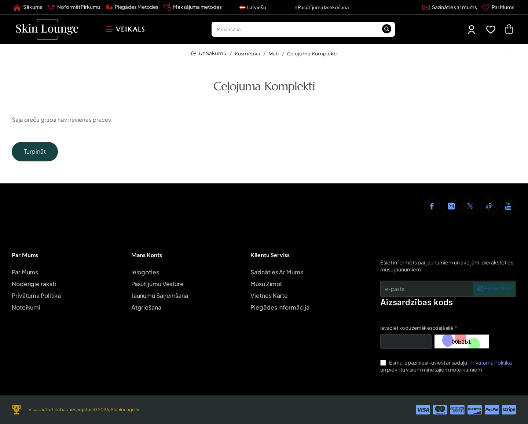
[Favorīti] (492, 29)
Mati (273, 53)
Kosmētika (247, 53)
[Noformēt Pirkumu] (73, 7)
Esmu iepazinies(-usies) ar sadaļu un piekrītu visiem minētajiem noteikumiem (446, 366)
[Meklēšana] (387, 29)
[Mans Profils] (472, 29)
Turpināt (35, 151)
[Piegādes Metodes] (131, 7)
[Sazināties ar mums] (450, 7)
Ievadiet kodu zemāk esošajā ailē (416, 328)
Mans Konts (146, 254)
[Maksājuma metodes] (192, 7)
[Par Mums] (498, 7)
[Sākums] (28, 7)
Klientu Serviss (270, 254)
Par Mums (25, 254)
